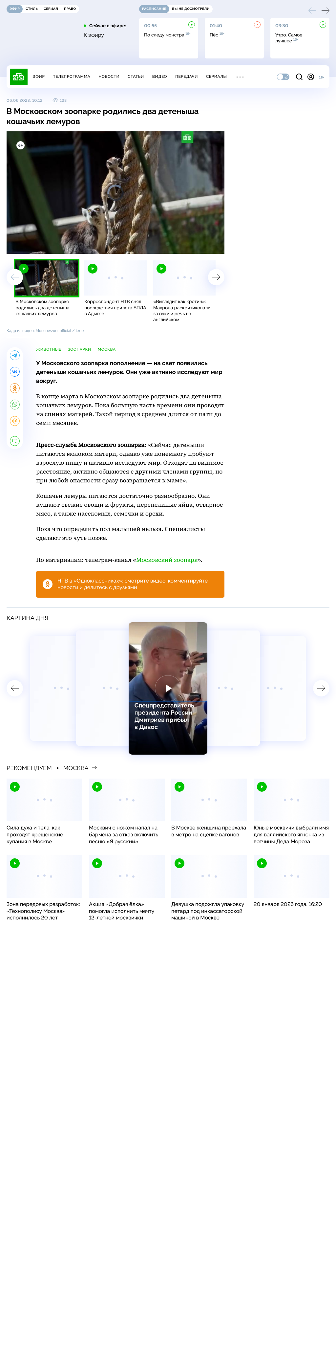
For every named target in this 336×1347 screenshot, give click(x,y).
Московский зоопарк (167, 560)
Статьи (136, 76)
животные (48, 349)
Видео (159, 76)
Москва (107, 349)
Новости (108, 76)
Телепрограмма (71, 76)
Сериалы (216, 76)
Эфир (38, 76)
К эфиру (94, 35)
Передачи (186, 76)
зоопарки (79, 349)
